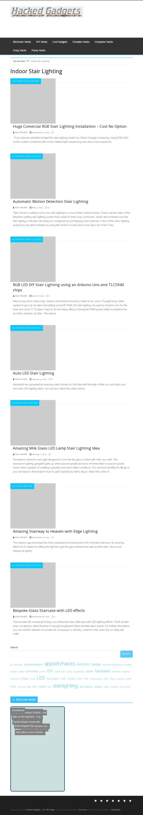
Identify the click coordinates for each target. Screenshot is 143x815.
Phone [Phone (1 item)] (112, 679)
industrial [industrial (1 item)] (14, 679)
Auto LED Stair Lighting (33, 372)
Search (14, 647)
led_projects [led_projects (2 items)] (53, 678)
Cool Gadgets (59, 41)
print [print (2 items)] (128, 678)
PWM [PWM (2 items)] (13, 686)
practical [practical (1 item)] (121, 679)
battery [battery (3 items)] (96, 664)
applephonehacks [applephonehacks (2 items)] (33, 664)
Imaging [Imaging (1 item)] (126, 672)
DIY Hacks (41, 41)
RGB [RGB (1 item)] (29, 687)
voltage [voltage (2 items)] (98, 686)
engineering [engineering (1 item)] (78, 672)
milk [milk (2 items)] (86, 678)
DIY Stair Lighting (22, 486)
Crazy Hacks (19, 50)
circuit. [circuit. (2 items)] (13, 671)
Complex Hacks (80, 41)
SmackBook (18, 709)
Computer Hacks (104, 41)
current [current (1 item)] (42, 672)
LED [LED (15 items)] (41, 677)
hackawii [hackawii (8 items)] (102, 671)
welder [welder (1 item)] (106, 687)
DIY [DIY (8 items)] (50, 671)
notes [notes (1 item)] (106, 679)
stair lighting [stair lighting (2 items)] (85, 686)
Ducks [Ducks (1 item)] (69, 672)
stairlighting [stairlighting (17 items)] (65, 685)
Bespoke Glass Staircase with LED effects (49, 610)
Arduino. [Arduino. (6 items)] (83, 664)
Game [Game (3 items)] (89, 671)
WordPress (115, 810)
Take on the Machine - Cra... (26, 710)
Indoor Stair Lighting (25, 403)
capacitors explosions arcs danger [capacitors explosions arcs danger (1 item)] (117, 665)
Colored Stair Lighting (25, 81)
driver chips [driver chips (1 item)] (60, 672)
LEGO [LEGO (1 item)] (63, 679)
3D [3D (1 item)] (11, 665)
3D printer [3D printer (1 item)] (18, 665)
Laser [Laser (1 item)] (33, 679)
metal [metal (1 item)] (79, 679)
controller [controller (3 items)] (32, 671)
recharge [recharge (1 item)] (22, 687)
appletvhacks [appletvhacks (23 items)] (59, 664)
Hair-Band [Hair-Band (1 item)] (116, 672)
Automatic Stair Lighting (26, 156)
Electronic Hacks (22, 41)
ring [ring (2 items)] (34, 686)
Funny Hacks (38, 50)
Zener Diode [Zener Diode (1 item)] (125, 687)
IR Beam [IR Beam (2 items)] (24, 678)
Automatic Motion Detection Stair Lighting (50, 201)
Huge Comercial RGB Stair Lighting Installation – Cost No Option (70, 126)
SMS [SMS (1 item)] (49, 687)
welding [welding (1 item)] (114, 687)
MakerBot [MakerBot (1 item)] (71, 679)
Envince (82, 810)
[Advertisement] (71, 25)
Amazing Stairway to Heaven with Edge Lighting (55, 531)
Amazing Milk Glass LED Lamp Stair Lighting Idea (56, 448)
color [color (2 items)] (21, 671)
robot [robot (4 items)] (42, 686)
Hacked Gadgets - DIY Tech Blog (40, 810)
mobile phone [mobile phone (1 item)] (96, 679)
